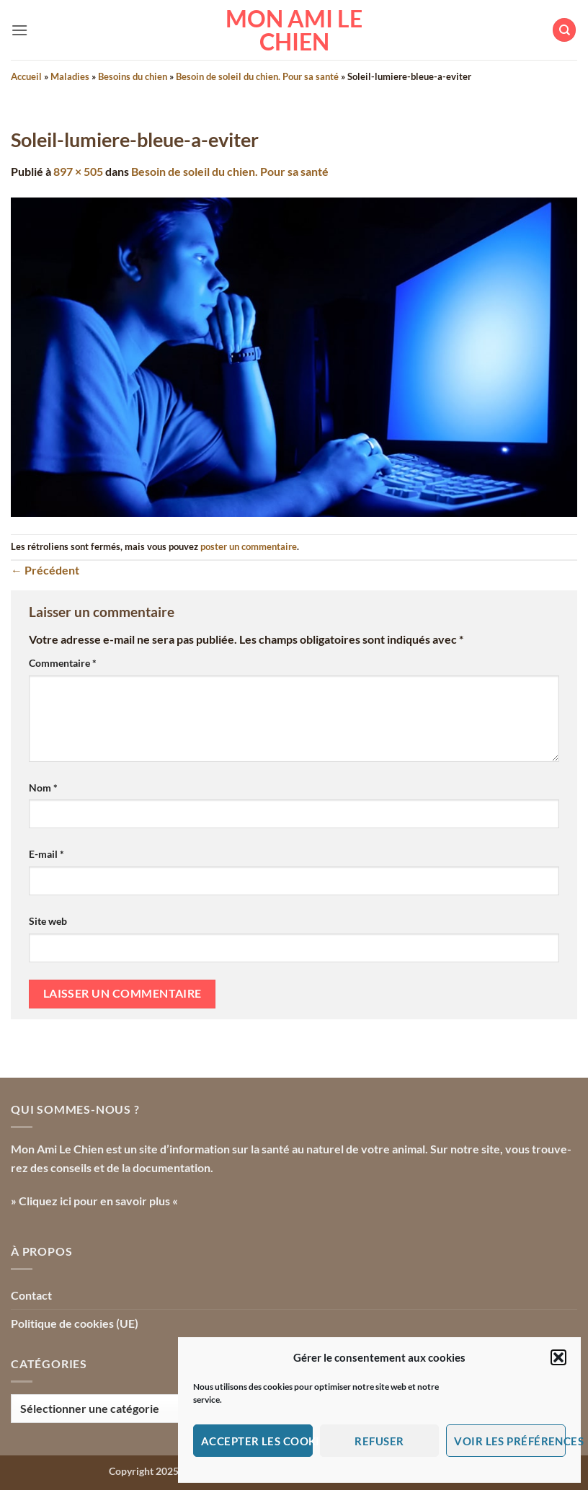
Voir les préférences (510, 1440)
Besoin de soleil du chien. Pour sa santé (257, 76)
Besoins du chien (132, 76)
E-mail (46, 854)
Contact (31, 1295)
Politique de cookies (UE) (74, 1323)
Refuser (379, 1440)
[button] (558, 1357)
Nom (43, 787)
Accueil (26, 76)
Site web (48, 921)
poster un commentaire (248, 546)
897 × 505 (78, 171)
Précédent (45, 570)
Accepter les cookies (257, 1440)
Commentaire (63, 663)
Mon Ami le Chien (294, 30)
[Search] (564, 30)
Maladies (69, 76)
